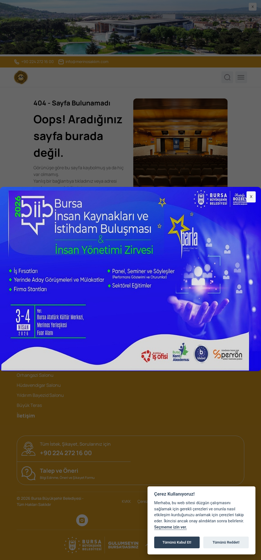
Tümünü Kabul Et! (177, 542)
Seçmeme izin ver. (170, 527)
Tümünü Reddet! (226, 542)
